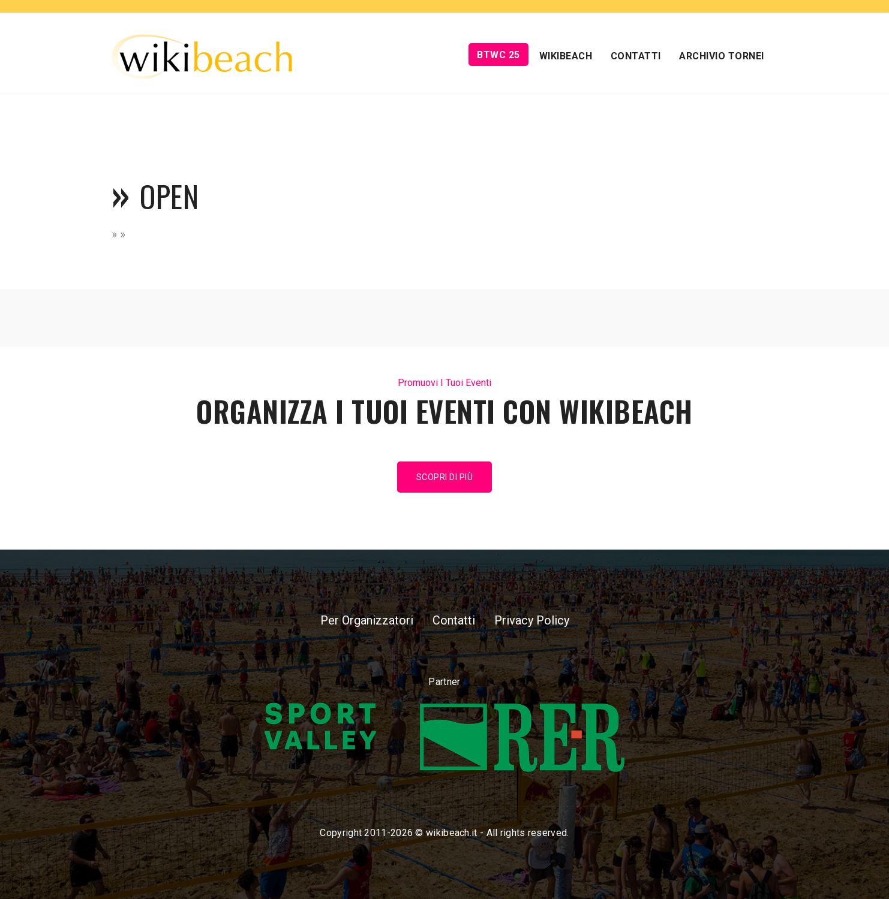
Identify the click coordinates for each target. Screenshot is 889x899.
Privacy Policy (531, 620)
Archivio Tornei (721, 56)
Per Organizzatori (366, 620)
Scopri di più (444, 477)
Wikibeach (566, 56)
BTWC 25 (498, 55)
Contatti (636, 56)
